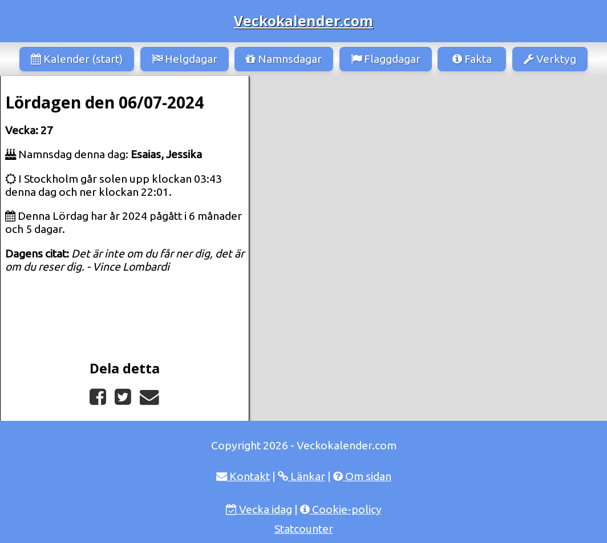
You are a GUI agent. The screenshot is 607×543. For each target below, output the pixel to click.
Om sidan (362, 476)
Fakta (472, 59)
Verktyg (550, 59)
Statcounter (303, 528)
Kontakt (243, 476)
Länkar (301, 476)
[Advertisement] (427, 162)
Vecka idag (259, 509)
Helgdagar (184, 59)
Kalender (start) (77, 59)
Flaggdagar (385, 59)
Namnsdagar (284, 59)
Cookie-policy (341, 509)
